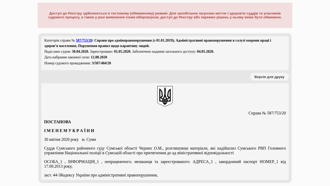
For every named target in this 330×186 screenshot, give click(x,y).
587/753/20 (84, 40)
